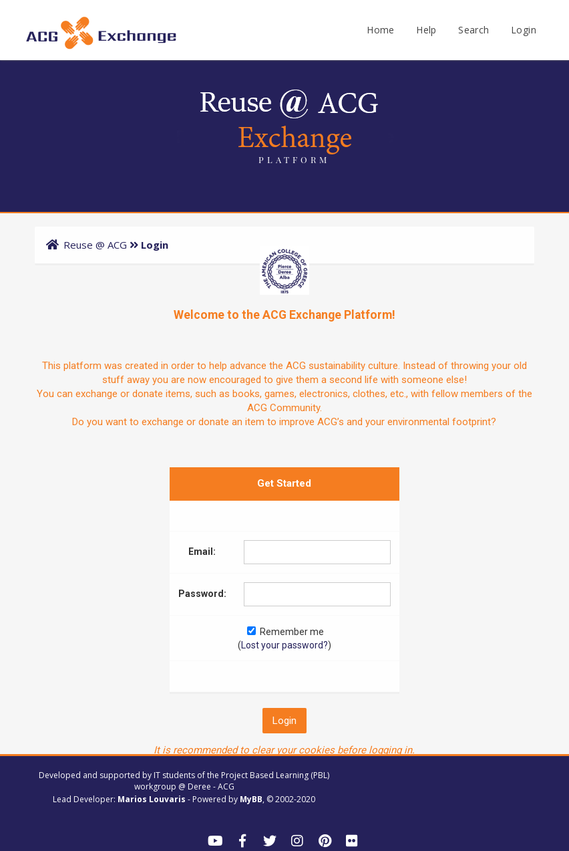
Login (523, 29)
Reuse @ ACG (95, 244)
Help (426, 29)
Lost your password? (284, 645)
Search (473, 29)
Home (381, 29)
